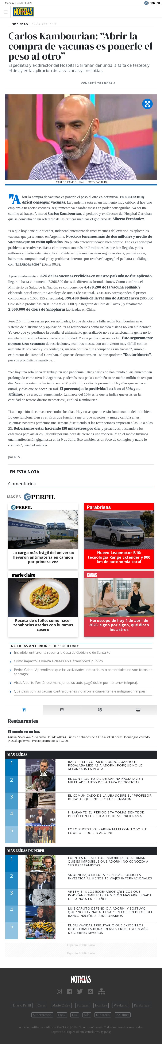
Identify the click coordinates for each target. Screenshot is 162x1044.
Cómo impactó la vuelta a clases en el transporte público (58, 661)
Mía (86, 1015)
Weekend (120, 1005)
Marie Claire (61, 1005)
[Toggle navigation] (6, 11)
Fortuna (82, 1005)
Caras (42, 1005)
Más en (31, 497)
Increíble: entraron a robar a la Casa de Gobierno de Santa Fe (62, 652)
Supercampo (42, 1015)
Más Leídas (17, 754)
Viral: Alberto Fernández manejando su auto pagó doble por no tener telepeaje (76, 682)
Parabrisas (141, 1005)
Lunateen (103, 1015)
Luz (74, 1015)
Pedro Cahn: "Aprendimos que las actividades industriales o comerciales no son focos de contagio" (83, 671)
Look (62, 1015)
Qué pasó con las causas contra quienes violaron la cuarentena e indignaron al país (80, 691)
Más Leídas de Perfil (26, 850)
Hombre (101, 1005)
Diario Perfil (22, 1005)
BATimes (122, 1015)
